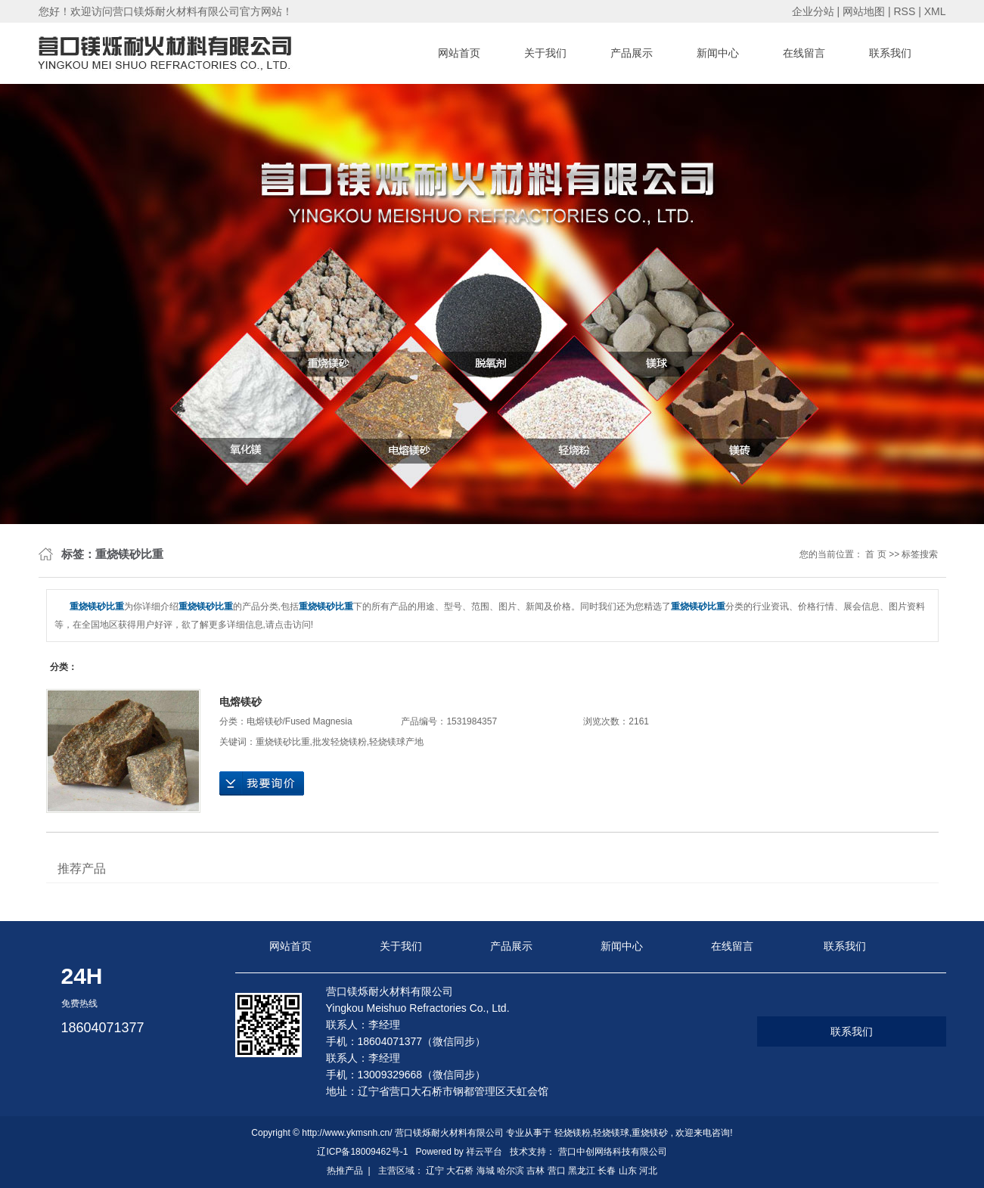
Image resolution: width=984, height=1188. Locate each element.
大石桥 (459, 1170)
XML (935, 11)
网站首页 (459, 53)
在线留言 (804, 53)
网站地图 (865, 11)
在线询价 (261, 783)
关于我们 (545, 53)
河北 (648, 1170)
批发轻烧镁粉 (339, 742)
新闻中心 (718, 53)
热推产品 (345, 1170)
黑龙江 (581, 1170)
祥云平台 (484, 1151)
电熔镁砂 (240, 702)
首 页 (875, 554)
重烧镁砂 (650, 1133)
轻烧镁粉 (572, 1133)
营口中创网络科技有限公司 (612, 1151)
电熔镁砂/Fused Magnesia (299, 721)
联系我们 (890, 53)
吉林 (535, 1170)
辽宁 (435, 1170)
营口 (557, 1170)
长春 (607, 1170)
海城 (485, 1170)
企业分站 (813, 11)
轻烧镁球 (611, 1133)
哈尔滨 (510, 1170)
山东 (628, 1170)
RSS (904, 11)
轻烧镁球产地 (396, 742)
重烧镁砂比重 (283, 742)
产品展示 (631, 53)
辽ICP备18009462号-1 (362, 1151)
